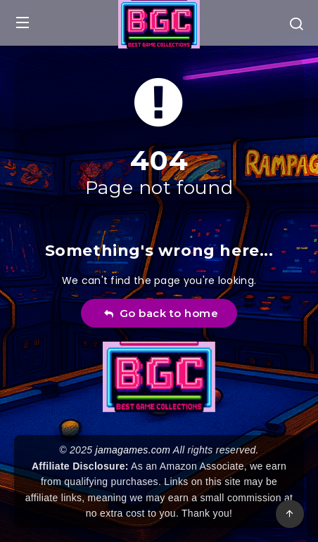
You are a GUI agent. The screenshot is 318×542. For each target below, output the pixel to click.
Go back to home (160, 313)
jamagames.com (133, 450)
